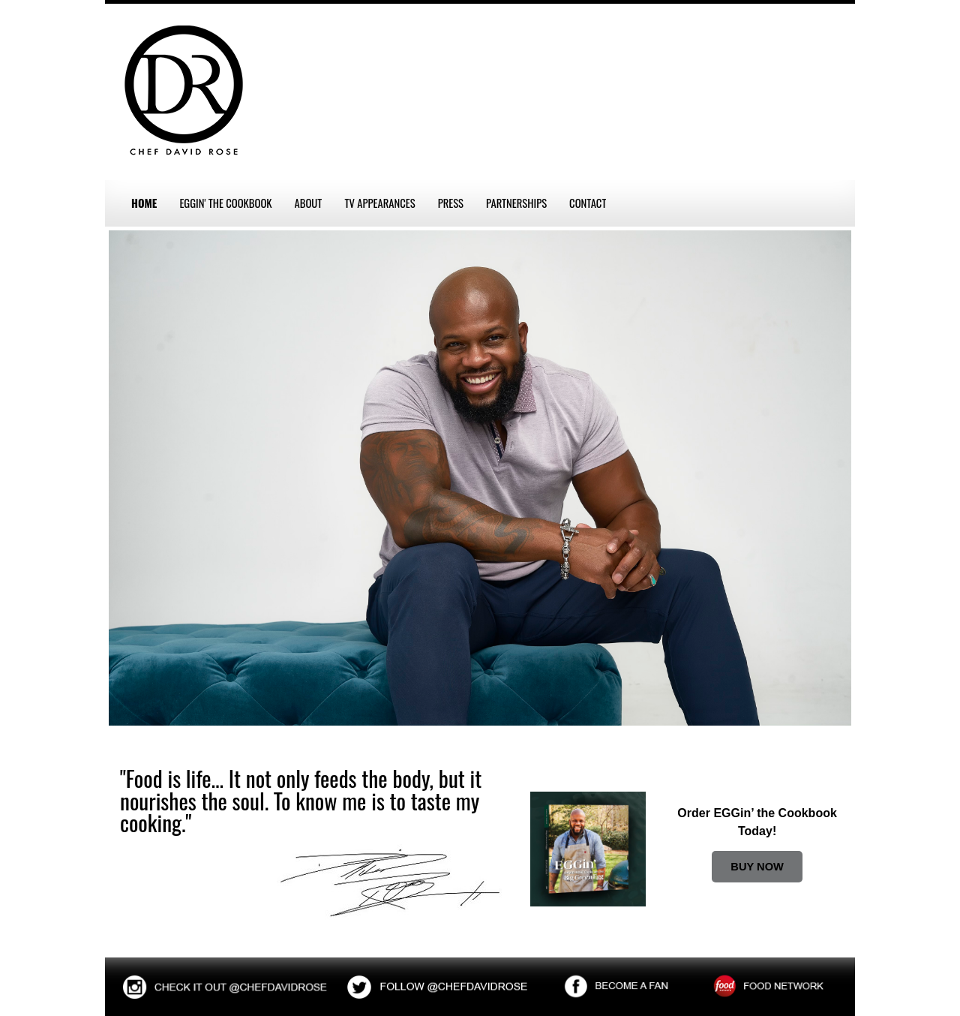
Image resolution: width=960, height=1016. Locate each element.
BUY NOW (757, 867)
